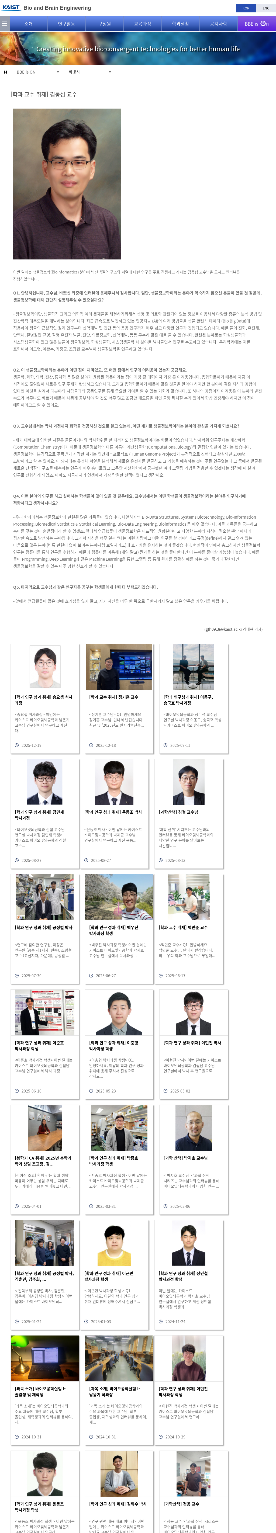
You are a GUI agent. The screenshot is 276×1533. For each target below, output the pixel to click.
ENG (266, 8)
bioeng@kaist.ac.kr (84, 1506)
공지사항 (218, 24)
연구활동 (66, 24)
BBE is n (257, 22)
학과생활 (180, 24)
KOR (246, 8)
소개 (28, 24)
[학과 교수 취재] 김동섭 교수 (44, 94)
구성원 (104, 24)
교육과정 (142, 24)
